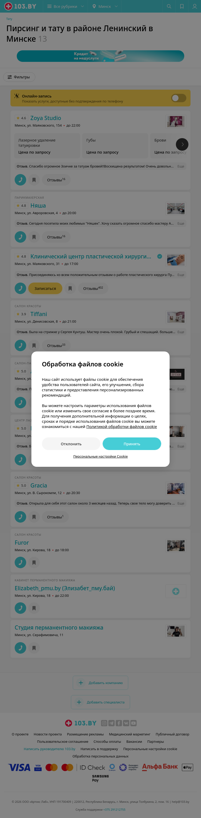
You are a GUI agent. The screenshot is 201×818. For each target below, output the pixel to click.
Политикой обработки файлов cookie (121, 426)
